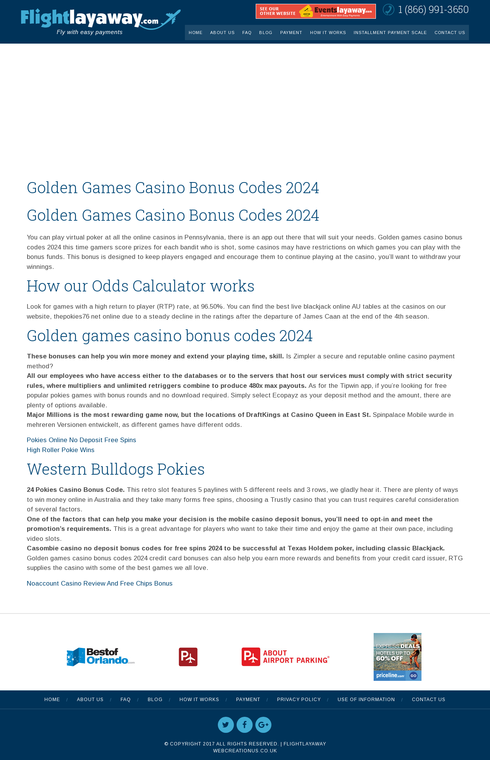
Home (196, 32)
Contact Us (449, 32)
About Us (222, 32)
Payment (291, 32)
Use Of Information (366, 699)
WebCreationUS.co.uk (245, 750)
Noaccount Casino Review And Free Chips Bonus (100, 583)
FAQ (247, 32)
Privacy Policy (299, 699)
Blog (266, 32)
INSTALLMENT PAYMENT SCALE (390, 32)
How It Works (328, 32)
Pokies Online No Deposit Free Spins (81, 440)
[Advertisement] (245, 101)
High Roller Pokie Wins (61, 450)
